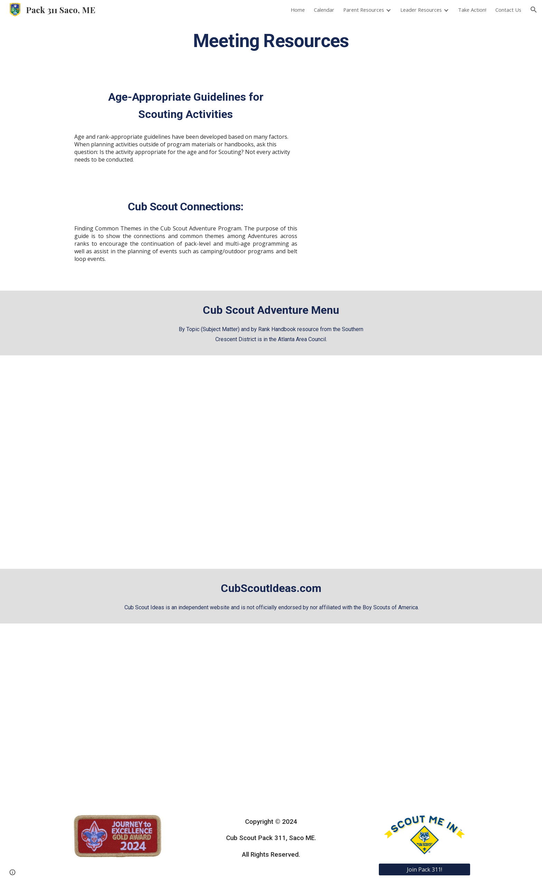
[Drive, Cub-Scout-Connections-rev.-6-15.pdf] (390, 236)
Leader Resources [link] (421, 9)
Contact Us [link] (508, 9)
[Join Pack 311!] (424, 869)
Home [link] (298, 9)
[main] (271, 40)
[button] (533, 9)
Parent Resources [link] (363, 9)
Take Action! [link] (472, 9)
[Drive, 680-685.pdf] (390, 129)
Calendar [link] (324, 9)
